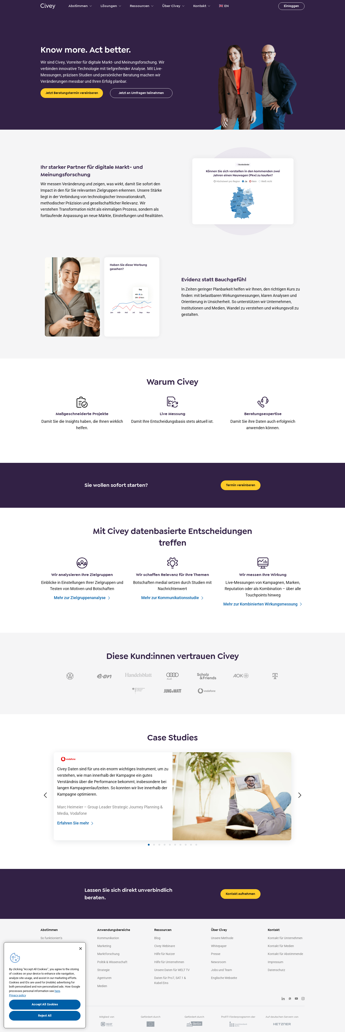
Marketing (104, 954)
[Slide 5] (169, 852)
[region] (45, 985)
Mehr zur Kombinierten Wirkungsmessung (262, 604)
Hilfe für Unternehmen (169, 970)
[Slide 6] (175, 852)
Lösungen (111, 6)
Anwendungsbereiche (113, 938)
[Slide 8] (185, 852)
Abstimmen (80, 6)
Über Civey (173, 6)
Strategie (103, 978)
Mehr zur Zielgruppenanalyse (82, 597)
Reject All (44, 1015)
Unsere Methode (222, 946)
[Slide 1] (148, 852)
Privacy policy (17, 995)
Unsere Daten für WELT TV (172, 978)
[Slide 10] (196, 852)
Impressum (275, 970)
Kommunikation (108, 946)
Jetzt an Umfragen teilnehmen (141, 93)
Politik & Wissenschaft (112, 970)
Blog (157, 946)
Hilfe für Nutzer (164, 962)
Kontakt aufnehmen (240, 902)
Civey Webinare (164, 954)
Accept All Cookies (45, 1004)
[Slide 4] (164, 852)
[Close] (80, 948)
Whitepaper (219, 954)
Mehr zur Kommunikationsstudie (172, 597)
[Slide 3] (159, 852)
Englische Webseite (224, 986)
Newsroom (218, 970)
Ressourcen (141, 6)
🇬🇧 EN (224, 6)
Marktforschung (108, 962)
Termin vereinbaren (240, 485)
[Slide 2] (154, 852)
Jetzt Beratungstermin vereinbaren (72, 93)
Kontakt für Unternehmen (285, 946)
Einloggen (291, 6)
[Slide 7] (180, 852)
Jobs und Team (221, 978)
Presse (215, 962)
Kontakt (201, 6)
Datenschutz (276, 978)
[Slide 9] (191, 852)
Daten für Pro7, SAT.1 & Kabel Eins (170, 988)
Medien (102, 994)
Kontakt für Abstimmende (285, 962)
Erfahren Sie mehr (75, 831)
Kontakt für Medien (281, 954)
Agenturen (104, 986)
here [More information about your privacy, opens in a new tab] (57, 991)
